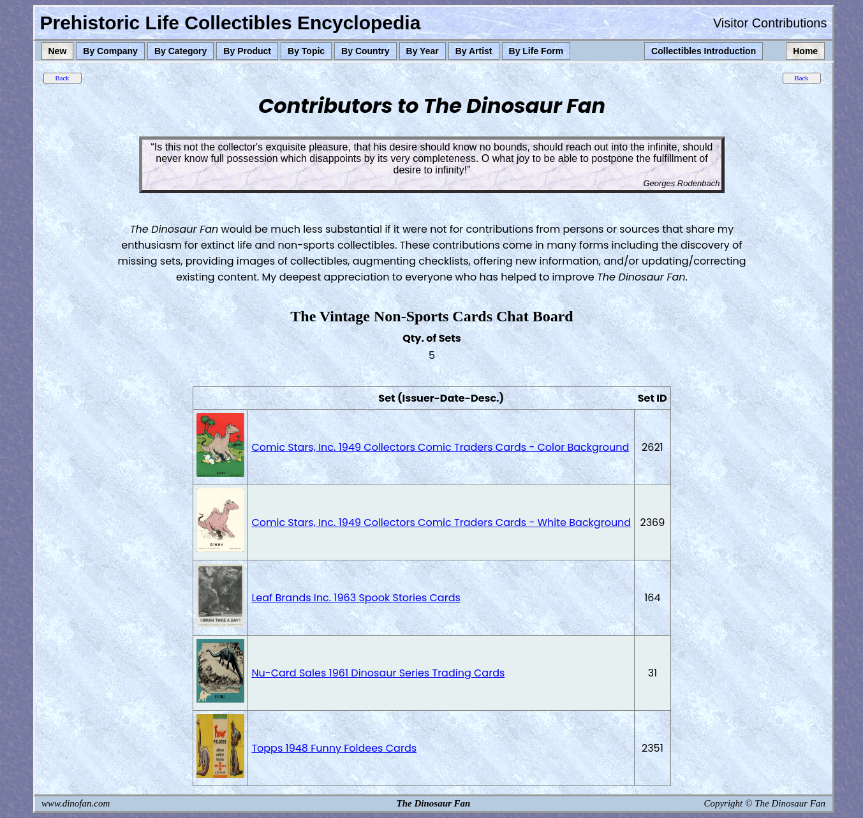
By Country (365, 51)
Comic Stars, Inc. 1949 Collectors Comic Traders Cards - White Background (441, 522)
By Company (110, 51)
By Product (247, 51)
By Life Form (536, 51)
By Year (422, 51)
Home (805, 51)
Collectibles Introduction (703, 51)
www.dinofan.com (75, 803)
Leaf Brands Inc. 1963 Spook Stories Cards (355, 597)
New (57, 51)
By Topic (306, 51)
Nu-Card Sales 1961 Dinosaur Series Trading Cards (378, 673)
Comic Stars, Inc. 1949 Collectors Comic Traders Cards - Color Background (440, 447)
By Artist (473, 51)
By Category (180, 51)
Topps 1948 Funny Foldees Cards (334, 748)
